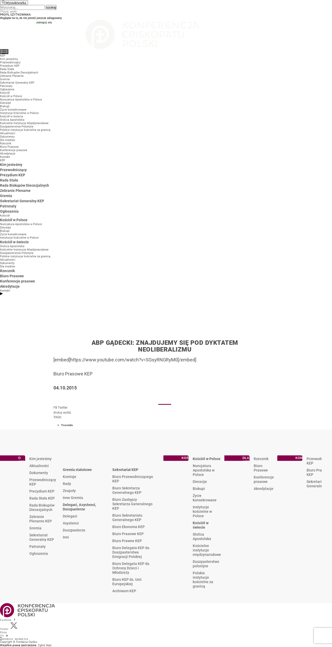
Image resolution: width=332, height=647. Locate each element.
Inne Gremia (73, 498)
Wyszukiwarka (15, 2)
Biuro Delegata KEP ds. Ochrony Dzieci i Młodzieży (131, 568)
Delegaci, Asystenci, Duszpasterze (79, 507)
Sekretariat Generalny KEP (41, 537)
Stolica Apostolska (202, 536)
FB (55, 407)
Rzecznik (261, 459)
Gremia (35, 528)
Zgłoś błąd (44, 645)
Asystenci (71, 523)
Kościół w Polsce (206, 459)
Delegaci (70, 516)
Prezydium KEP (41, 491)
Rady (67, 484)
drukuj (57, 412)
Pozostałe (67, 425)
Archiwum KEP (124, 591)
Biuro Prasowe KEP (128, 534)
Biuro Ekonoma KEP (128, 527)
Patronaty (37, 546)
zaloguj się (44, 22)
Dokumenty (38, 473)
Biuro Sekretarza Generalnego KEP (126, 490)
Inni (66, 537)
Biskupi (199, 489)
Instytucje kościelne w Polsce (202, 511)
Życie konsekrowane (205, 498)
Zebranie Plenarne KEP (40, 519)
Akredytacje (263, 489)
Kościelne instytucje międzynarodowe (207, 550)
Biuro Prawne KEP (127, 541)
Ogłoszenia (38, 553)
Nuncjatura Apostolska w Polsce (204, 470)
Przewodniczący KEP (42, 482)
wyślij (67, 412)
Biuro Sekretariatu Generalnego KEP (127, 517)
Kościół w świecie (201, 525)
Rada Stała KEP (42, 498)
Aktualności (39, 466)
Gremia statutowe (77, 470)
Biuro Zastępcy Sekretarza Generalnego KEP (132, 503)
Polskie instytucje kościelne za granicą (203, 579)
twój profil (10, 11)
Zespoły (69, 491)
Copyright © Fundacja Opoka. (19, 642)
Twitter (62, 407)
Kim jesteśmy (40, 459)
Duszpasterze (74, 530)
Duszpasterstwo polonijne (206, 564)
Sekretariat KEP (125, 470)
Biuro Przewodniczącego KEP (132, 479)
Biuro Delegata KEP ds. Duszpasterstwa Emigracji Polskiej (131, 552)
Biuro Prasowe (261, 468)
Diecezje (200, 482)
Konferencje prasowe (264, 479)
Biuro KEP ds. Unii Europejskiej (127, 581)
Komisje (69, 477)
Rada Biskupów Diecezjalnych (41, 507)
